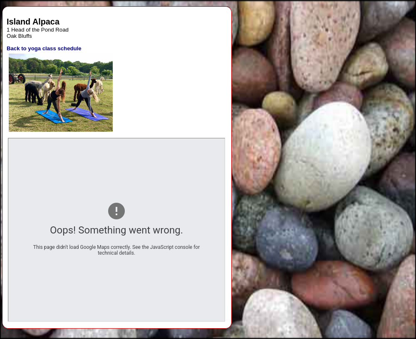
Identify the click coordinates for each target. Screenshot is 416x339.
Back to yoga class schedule (44, 48)
